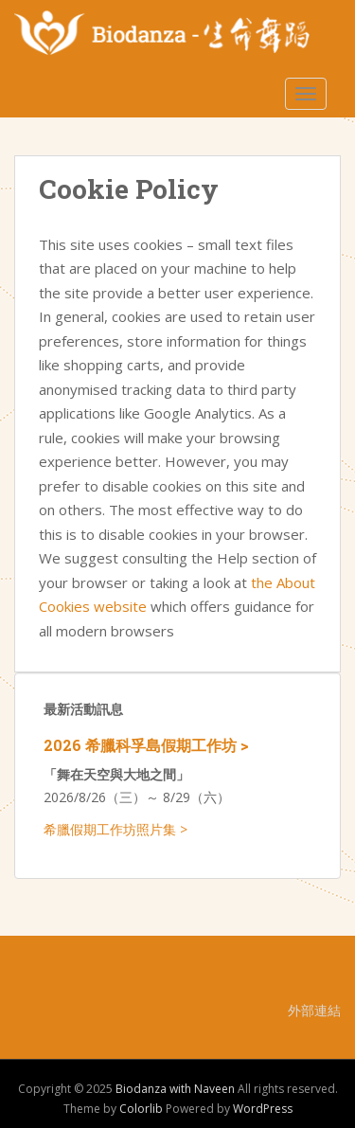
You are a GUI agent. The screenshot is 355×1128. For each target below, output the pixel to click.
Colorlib (141, 1109)
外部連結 (314, 1010)
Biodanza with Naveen (175, 1089)
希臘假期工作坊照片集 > (115, 829)
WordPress (263, 1109)
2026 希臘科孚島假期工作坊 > (146, 745)
